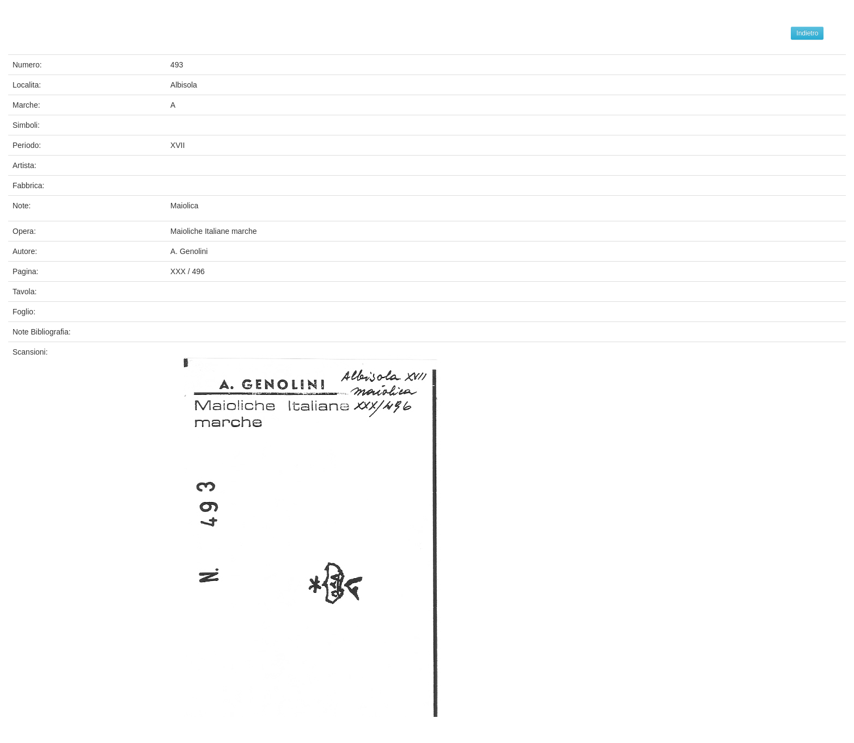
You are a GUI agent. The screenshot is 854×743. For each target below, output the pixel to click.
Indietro (807, 33)
